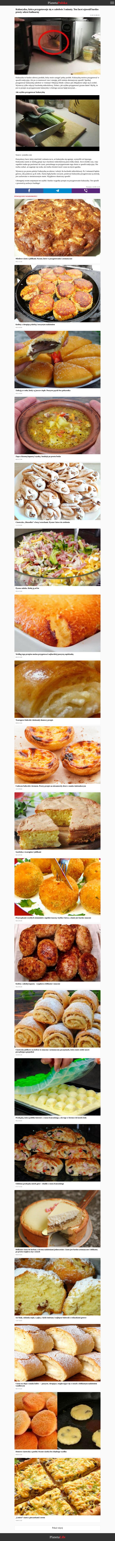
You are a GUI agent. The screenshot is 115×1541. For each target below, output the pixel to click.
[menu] (112, 3)
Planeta (57, 3)
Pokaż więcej (57, 1528)
